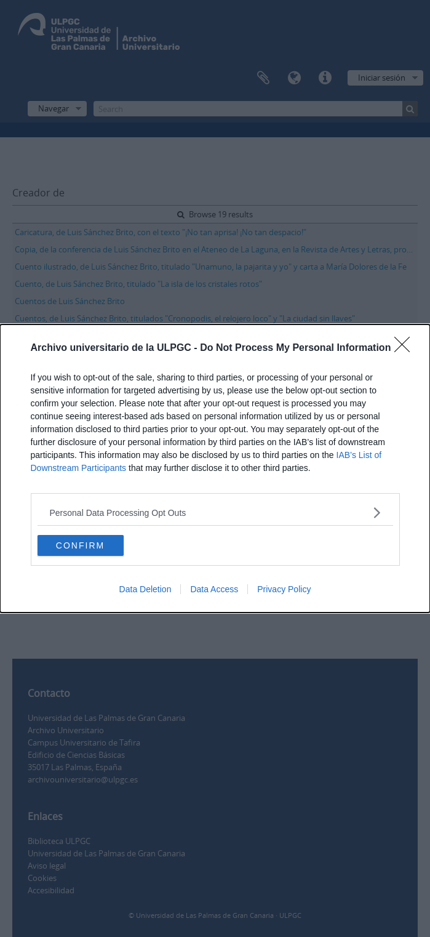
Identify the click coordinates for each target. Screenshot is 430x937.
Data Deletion (145, 589)
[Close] (406, 348)
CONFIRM (80, 545)
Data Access (214, 589)
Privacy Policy (284, 589)
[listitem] (215, 512)
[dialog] (215, 468)
